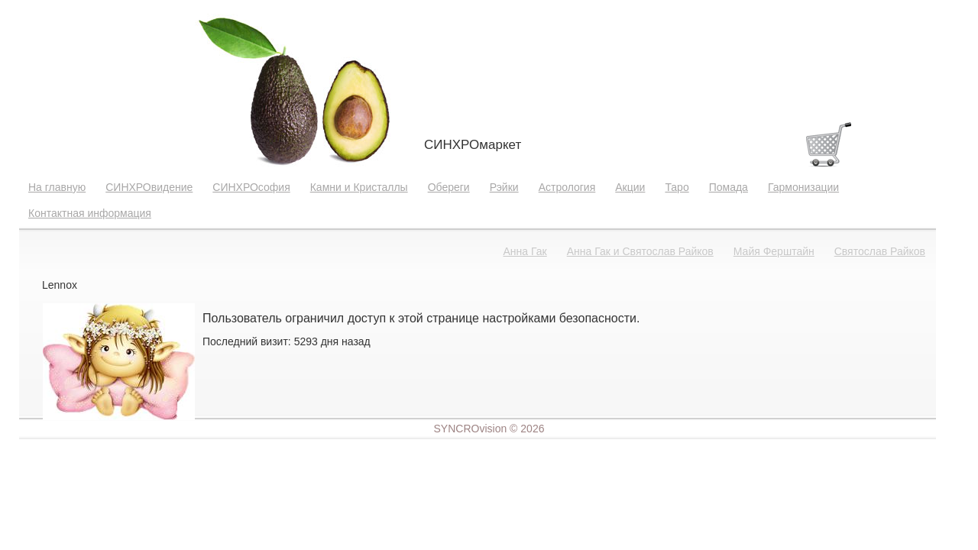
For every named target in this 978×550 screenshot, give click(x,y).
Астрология (567, 187)
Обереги (449, 187)
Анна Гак (525, 251)
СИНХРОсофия (251, 187)
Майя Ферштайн (774, 251)
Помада (728, 187)
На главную (57, 187)
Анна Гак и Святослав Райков (640, 251)
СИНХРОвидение (149, 187)
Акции (630, 187)
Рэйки (504, 187)
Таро (676, 187)
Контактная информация (89, 213)
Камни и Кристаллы (359, 187)
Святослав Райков (879, 251)
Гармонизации (803, 187)
